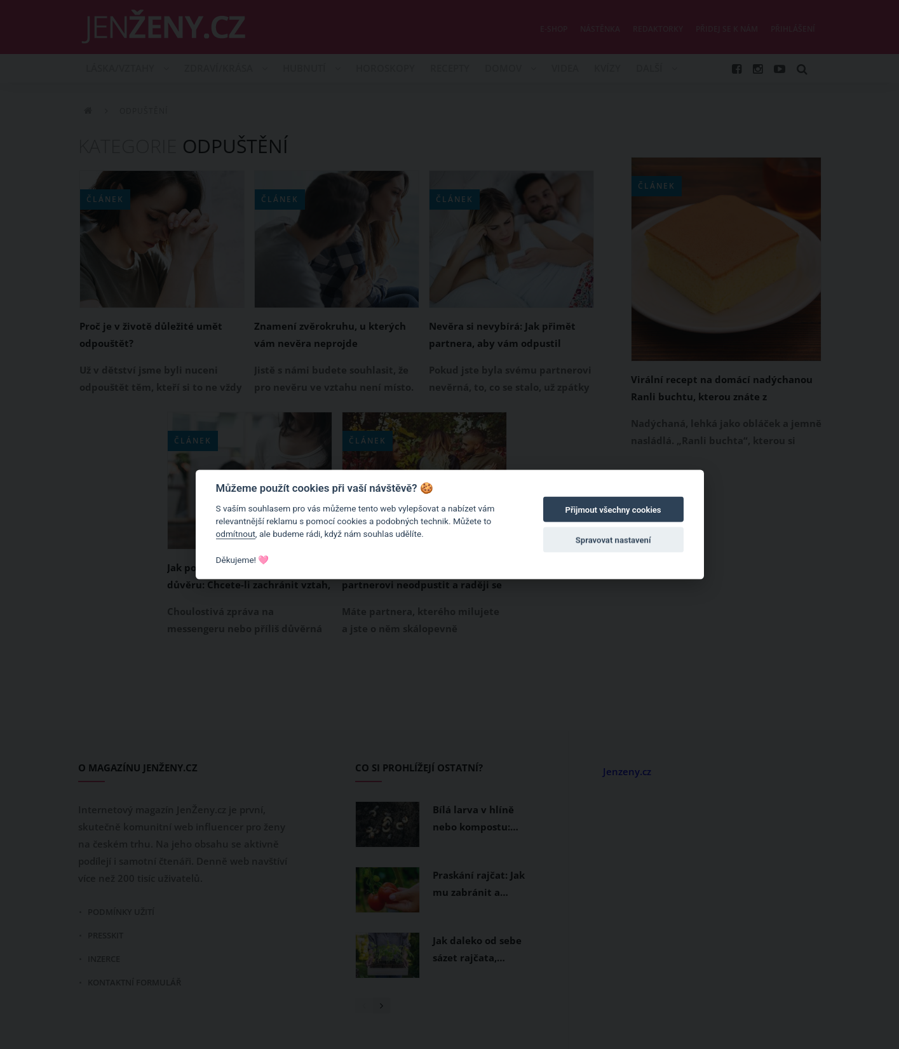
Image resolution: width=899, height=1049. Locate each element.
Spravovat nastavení (613, 540)
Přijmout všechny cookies (613, 510)
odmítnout (235, 534)
